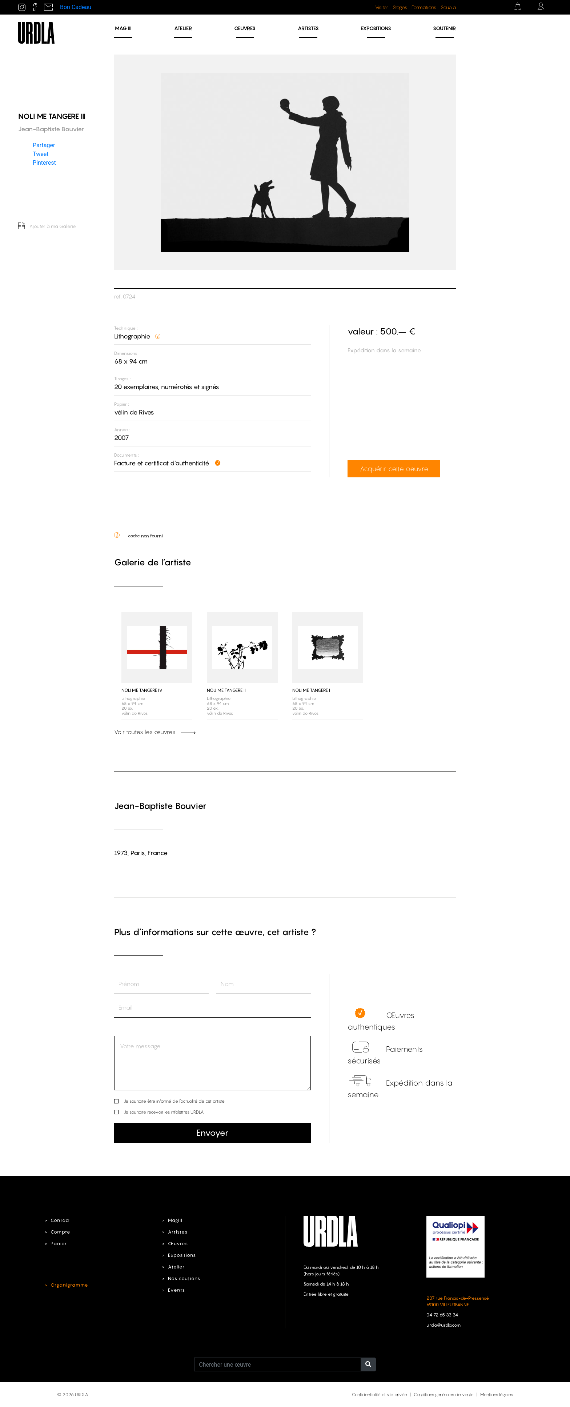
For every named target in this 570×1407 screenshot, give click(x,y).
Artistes (308, 28)
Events (176, 1290)
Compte (61, 1232)
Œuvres (245, 28)
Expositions (376, 28)
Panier (59, 1243)
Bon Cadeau (75, 7)
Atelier (183, 28)
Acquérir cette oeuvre (394, 469)
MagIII (175, 1220)
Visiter (381, 7)
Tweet (40, 154)
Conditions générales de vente (444, 1394)
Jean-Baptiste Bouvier (160, 806)
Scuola (448, 7)
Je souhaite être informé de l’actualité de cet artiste (174, 1101)
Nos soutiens (184, 1278)
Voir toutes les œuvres (155, 731)
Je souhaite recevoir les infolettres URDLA (164, 1112)
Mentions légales (496, 1394)
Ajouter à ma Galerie (47, 226)
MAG (123, 28)
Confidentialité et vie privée (379, 1394)
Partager (44, 145)
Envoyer (212, 1132)
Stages (400, 7)
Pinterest (44, 162)
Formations (424, 7)
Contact (60, 1220)
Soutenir (444, 28)
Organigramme (69, 1285)
